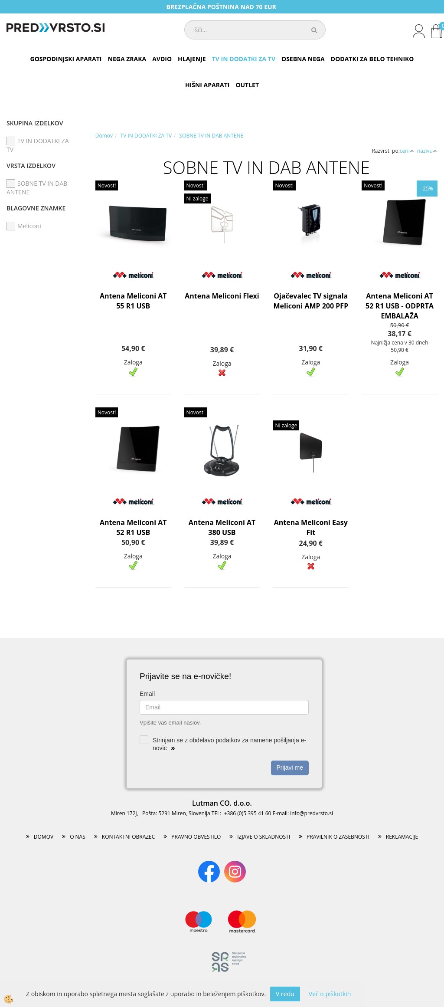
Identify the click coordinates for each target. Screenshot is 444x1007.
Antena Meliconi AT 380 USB (222, 527)
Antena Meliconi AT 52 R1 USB (133, 527)
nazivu (427, 150)
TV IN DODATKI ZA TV (243, 59)
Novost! (107, 185)
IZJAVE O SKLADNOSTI (263, 836)
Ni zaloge (197, 198)
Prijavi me (290, 767)
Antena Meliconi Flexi (222, 296)
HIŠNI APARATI (207, 85)
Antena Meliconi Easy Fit (311, 527)
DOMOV (43, 836)
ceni (407, 150)
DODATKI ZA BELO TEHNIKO (372, 59)
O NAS (77, 836)
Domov (104, 135)
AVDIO (162, 59)
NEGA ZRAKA (127, 59)
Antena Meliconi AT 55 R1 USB (133, 301)
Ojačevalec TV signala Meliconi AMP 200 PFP (310, 301)
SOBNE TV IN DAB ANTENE (212, 135)
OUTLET (247, 85)
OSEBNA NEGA (303, 59)
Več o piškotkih (330, 994)
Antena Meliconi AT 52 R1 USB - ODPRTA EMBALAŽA (400, 306)
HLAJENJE (192, 59)
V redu (285, 994)
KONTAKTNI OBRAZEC (128, 836)
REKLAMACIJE (402, 836)
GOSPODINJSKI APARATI (66, 59)
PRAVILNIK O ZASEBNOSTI (338, 836)
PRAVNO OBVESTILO (196, 836)
